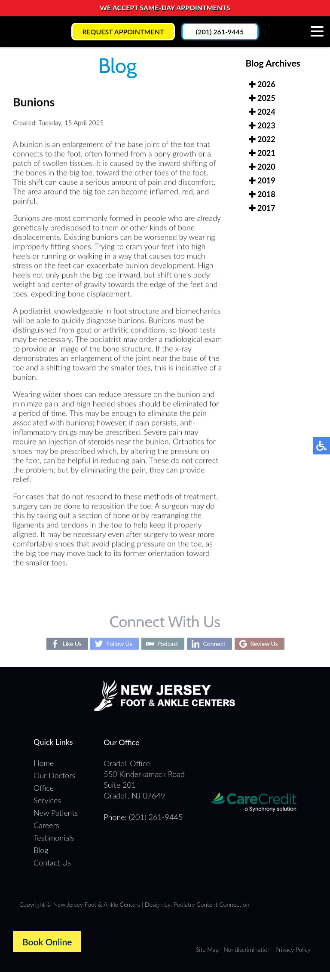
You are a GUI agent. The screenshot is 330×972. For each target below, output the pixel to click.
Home (44, 763)
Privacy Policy (293, 949)
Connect (214, 643)
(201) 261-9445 (220, 31)
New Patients (56, 812)
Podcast (167, 643)
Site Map (207, 949)
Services (47, 800)
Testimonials (54, 837)
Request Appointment (123, 31)
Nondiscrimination (247, 949)
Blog (41, 850)
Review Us (264, 643)
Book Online (47, 941)
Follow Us (119, 643)
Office (44, 787)
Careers (46, 825)
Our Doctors (54, 775)
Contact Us (52, 862)
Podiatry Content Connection (211, 904)
